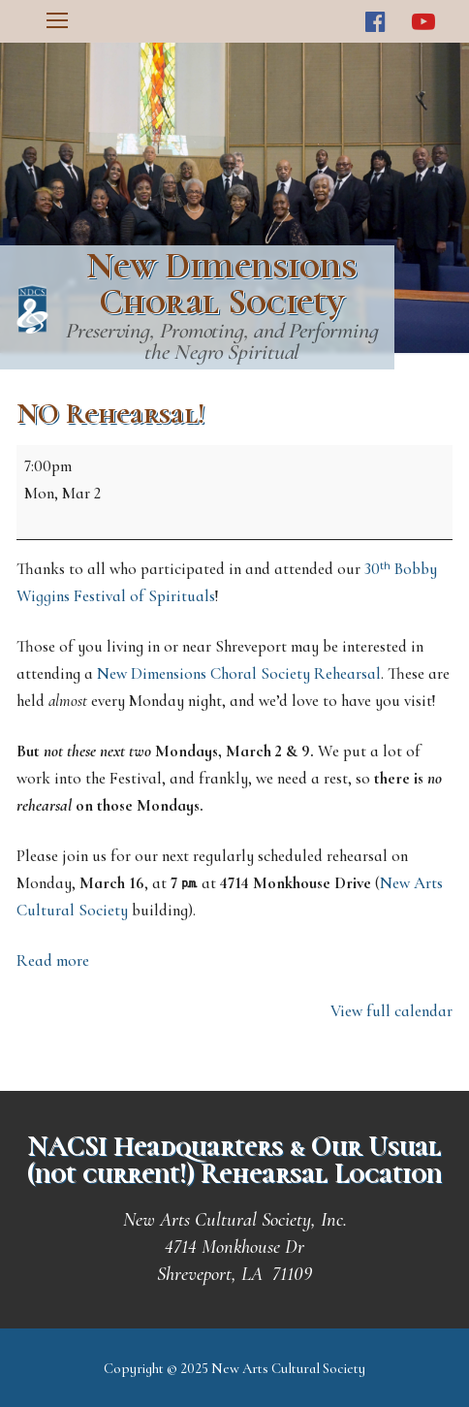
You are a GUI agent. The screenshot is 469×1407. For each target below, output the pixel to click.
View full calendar (391, 1011)
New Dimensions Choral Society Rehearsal (239, 673)
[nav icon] (57, 21)
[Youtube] (423, 22)
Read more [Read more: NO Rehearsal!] (52, 960)
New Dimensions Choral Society (221, 284)
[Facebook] (375, 22)
